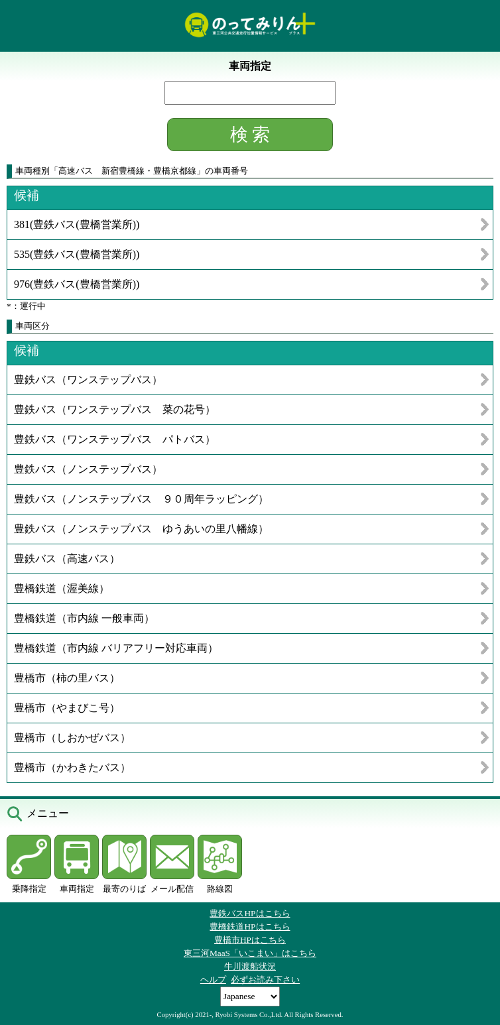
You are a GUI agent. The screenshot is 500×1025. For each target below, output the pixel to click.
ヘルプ (213, 980)
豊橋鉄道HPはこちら (250, 927)
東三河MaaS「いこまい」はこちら (250, 953)
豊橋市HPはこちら (250, 940)
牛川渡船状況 (250, 966)
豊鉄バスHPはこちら (250, 913)
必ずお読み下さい (265, 980)
